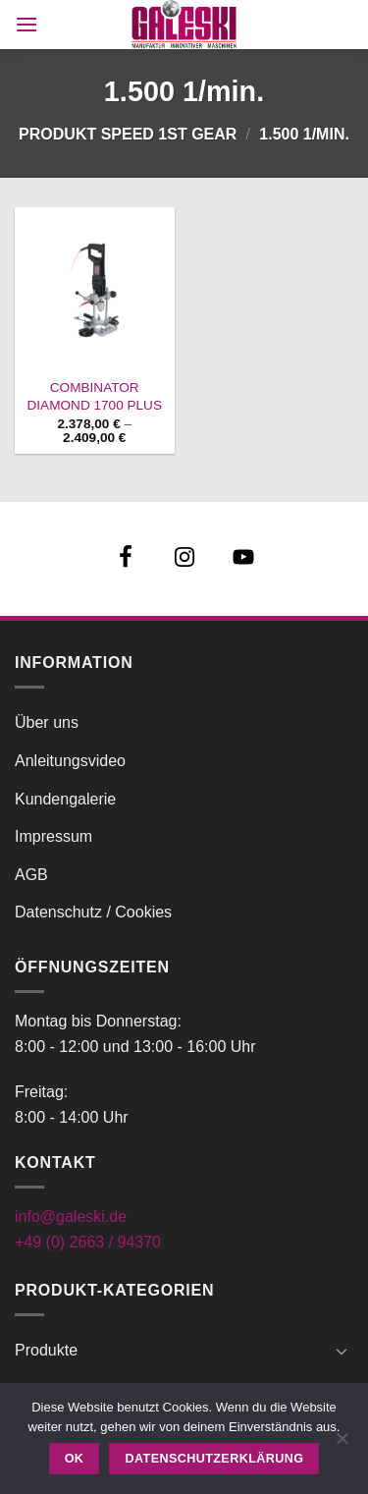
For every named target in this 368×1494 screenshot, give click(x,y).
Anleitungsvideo (70, 760)
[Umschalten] (341, 1350)
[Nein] (341, 1444)
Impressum (53, 836)
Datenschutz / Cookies (93, 912)
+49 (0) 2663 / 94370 (88, 1242)
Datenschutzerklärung (215, 1459)
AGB (31, 874)
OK (74, 1459)
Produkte (46, 1350)
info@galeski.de (71, 1216)
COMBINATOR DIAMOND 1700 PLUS (95, 396)
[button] (26, 24)
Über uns (47, 722)
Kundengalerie (65, 799)
